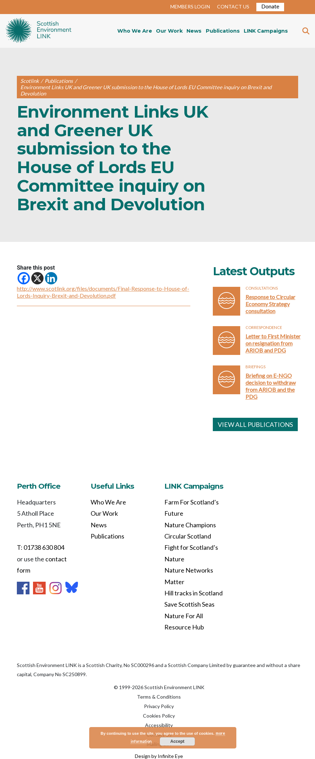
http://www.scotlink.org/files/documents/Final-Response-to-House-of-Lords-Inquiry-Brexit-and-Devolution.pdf (103, 292)
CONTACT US (233, 6)
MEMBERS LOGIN (190, 6)
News (194, 31)
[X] (37, 278)
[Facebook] (24, 278)
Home (38, 31)
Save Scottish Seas (189, 604)
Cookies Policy (159, 716)
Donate (270, 6)
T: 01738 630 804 (40, 547)
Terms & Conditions (159, 697)
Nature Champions (190, 525)
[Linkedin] (51, 278)
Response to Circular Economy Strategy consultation (270, 303)
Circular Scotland (187, 536)
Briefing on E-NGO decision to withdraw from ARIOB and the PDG (270, 386)
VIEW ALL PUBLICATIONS (255, 424)
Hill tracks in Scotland (193, 593)
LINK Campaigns (266, 31)
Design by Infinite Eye (159, 756)
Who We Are (134, 31)
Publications (223, 31)
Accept (177, 741)
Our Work (169, 31)
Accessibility (159, 725)
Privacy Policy (159, 706)
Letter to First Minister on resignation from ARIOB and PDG (273, 343)
